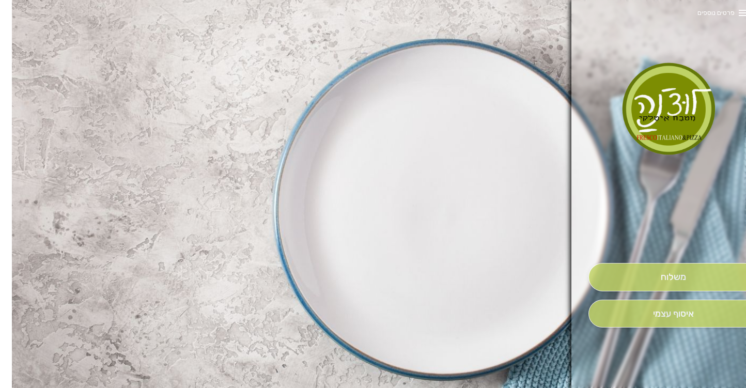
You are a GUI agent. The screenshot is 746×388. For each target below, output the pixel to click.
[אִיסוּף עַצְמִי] (661, 314)
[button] (661, 234)
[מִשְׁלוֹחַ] (661, 277)
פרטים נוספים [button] (704, 13)
